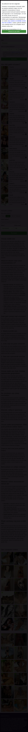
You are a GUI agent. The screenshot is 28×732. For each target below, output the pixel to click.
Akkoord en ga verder (14, 31)
